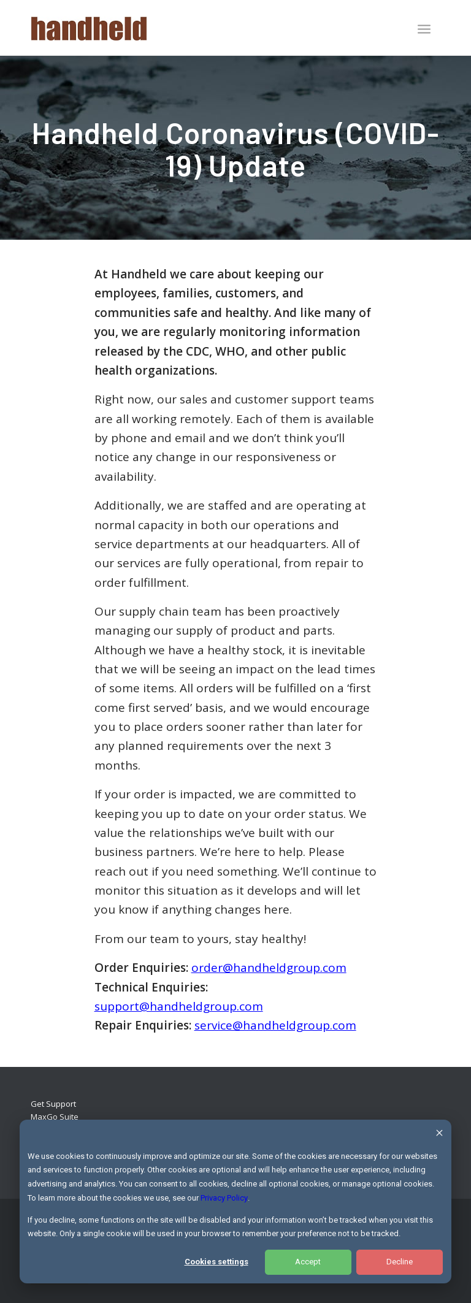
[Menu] (424, 28)
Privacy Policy (224, 1197)
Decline (399, 1261)
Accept (308, 1261)
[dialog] (235, 1201)
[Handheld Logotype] (89, 27)
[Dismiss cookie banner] (439, 1135)
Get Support (53, 1103)
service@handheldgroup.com (275, 1025)
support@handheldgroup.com (178, 1006)
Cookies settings (216, 1261)
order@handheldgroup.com (269, 968)
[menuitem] (424, 30)
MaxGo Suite (54, 1116)
